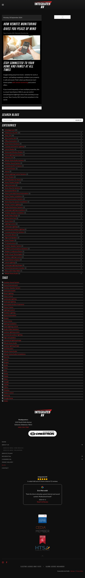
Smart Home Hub (10, 218)
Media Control (9, 393)
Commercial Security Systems (14, 232)
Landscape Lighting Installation (15, 210)
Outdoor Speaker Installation (14, 213)
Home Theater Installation (13, 196)
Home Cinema (8, 307)
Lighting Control (10, 224)
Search (78, 120)
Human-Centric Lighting (13, 204)
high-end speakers (10, 337)
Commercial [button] (42, 459)
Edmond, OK (9, 157)
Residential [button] (42, 456)
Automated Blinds (11, 191)
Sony (5, 371)
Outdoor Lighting (9, 313)
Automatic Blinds (10, 235)
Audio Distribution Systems (14, 207)
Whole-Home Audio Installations (15, 354)
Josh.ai (7, 171)
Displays (7, 390)
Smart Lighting (8, 293)
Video (6, 368)
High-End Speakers (11, 237)
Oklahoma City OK (11, 133)
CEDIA (6, 384)
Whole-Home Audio (11, 273)
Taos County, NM (9, 33)
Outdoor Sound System (12, 163)
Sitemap (72, 571)
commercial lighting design (12, 340)
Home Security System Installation (16, 202)
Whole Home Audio (10, 343)
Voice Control (8, 296)
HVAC (6, 401)
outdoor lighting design (11, 346)
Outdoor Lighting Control (13, 257)
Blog (4, 465)
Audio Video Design (11, 215)
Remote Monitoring (21, 33)
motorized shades (9, 290)
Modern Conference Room (13, 251)
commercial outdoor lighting (13, 335)
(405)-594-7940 (23, 427)
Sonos (6, 373)
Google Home (8, 398)
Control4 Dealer (10, 168)
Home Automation (10, 315)
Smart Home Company (12, 260)
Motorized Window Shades (14, 152)
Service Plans (7, 453)
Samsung (7, 395)
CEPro (6, 387)
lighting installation (10, 324)
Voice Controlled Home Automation (16, 193)
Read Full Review (42, 502)
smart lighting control (11, 326)
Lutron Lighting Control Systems (15, 174)
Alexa (6, 379)
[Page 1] (62, 17)
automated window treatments (14, 304)
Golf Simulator (8, 348)
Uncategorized (9, 130)
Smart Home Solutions (12, 144)
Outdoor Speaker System (13, 246)
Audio (6, 365)
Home (4, 442)
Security (6, 357)
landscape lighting (10, 302)
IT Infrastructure (10, 243)
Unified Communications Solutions (16, 248)
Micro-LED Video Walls (12, 271)
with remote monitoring (20, 82)
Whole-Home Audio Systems (14, 160)
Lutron (6, 359)
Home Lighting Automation (14, 155)
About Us (42, 445)
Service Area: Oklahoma (12, 450)
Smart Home (9, 221)
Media (6, 376)
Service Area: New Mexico (13, 448)
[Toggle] (81, 133)
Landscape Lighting (11, 226)
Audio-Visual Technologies (13, 254)
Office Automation (11, 141)
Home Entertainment (11, 285)
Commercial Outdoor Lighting (15, 229)
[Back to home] (42, 5)
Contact (5, 468)
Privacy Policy (79, 571)
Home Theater (9, 240)
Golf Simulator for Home (13, 179)
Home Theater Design (12, 182)
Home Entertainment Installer (14, 268)
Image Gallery (7, 462)
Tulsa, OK (8, 135)
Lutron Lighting (10, 262)
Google (6, 382)
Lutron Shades (9, 149)
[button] (3, 5)
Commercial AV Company (13, 166)
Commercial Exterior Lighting (14, 146)
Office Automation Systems (14, 199)
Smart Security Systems (12, 188)
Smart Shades (9, 177)
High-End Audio (10, 185)
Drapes (6, 362)
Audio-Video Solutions (11, 329)
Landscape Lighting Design (13, 265)
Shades (6, 318)
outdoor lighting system (11, 332)
